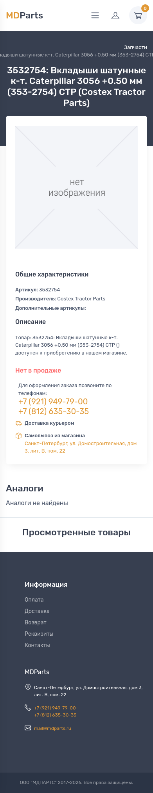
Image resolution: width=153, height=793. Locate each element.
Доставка (37, 611)
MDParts (37, 672)
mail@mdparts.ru (52, 728)
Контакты (37, 645)
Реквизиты (39, 634)
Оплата (34, 600)
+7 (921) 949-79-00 (53, 401)
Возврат (36, 622)
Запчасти (135, 47)
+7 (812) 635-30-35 (53, 411)
